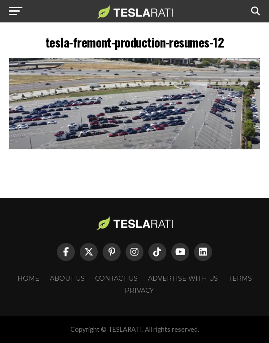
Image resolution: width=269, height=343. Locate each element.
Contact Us (116, 278)
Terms (240, 278)
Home (28, 278)
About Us (67, 278)
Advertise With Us (183, 278)
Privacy (139, 291)
